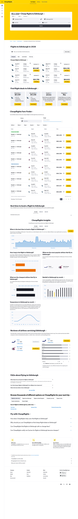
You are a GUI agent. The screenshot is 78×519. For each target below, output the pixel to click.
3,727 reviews (20, 350)
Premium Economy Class (56, 407)
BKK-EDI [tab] (46, 211)
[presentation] (44, 13)
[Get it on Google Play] (63, 473)
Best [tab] (19, 56)
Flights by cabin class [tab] (16, 398)
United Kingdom (19, 41)
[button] (2, 2)
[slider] (62, 121)
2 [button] (63, 199)
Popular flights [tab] (25, 401)
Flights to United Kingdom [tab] (39, 398)
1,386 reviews (20, 343)
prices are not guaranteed (35, 455)
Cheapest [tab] (13, 56)
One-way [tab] (31, 56)
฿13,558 (15, 14)
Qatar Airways (20, 346)
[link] (17, 104)
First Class (13, 407)
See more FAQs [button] (32, 390)
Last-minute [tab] (24, 56)
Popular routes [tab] (59, 398)
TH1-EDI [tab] (35, 211)
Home (11, 41)
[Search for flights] (2, 5)
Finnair (18, 339)
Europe (14, 41)
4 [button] (68, 199)
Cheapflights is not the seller (41, 458)
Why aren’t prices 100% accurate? (41, 463)
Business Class (34, 407)
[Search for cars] (2, 10)
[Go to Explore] (2, 13)
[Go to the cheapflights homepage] (8, 1)
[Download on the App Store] (63, 475)
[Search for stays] (2, 8)
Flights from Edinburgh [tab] (26, 398)
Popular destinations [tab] (16, 401)
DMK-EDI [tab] (41, 211)
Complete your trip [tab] (50, 398)
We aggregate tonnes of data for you (41, 461)
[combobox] (14, 16)
